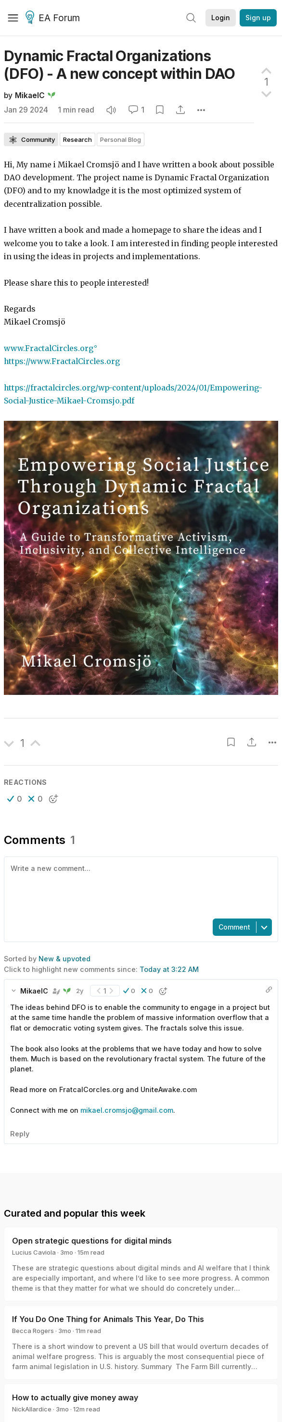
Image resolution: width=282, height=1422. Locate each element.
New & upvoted (64, 959)
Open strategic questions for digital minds (92, 1241)
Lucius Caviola (34, 1252)
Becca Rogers (33, 1330)
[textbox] (139, 887)
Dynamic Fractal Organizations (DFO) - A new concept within (119, 64)
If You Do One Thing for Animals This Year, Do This (108, 1319)
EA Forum (54, 18)
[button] (15, 799)
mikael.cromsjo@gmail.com (126, 1110)
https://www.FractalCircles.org (62, 361)
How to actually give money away (75, 1397)
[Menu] (13, 17)
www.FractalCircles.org (48, 348)
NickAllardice (31, 1409)
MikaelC (30, 95)
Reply (19, 1134)
